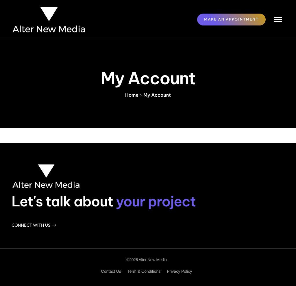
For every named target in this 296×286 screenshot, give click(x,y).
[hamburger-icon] (277, 19)
